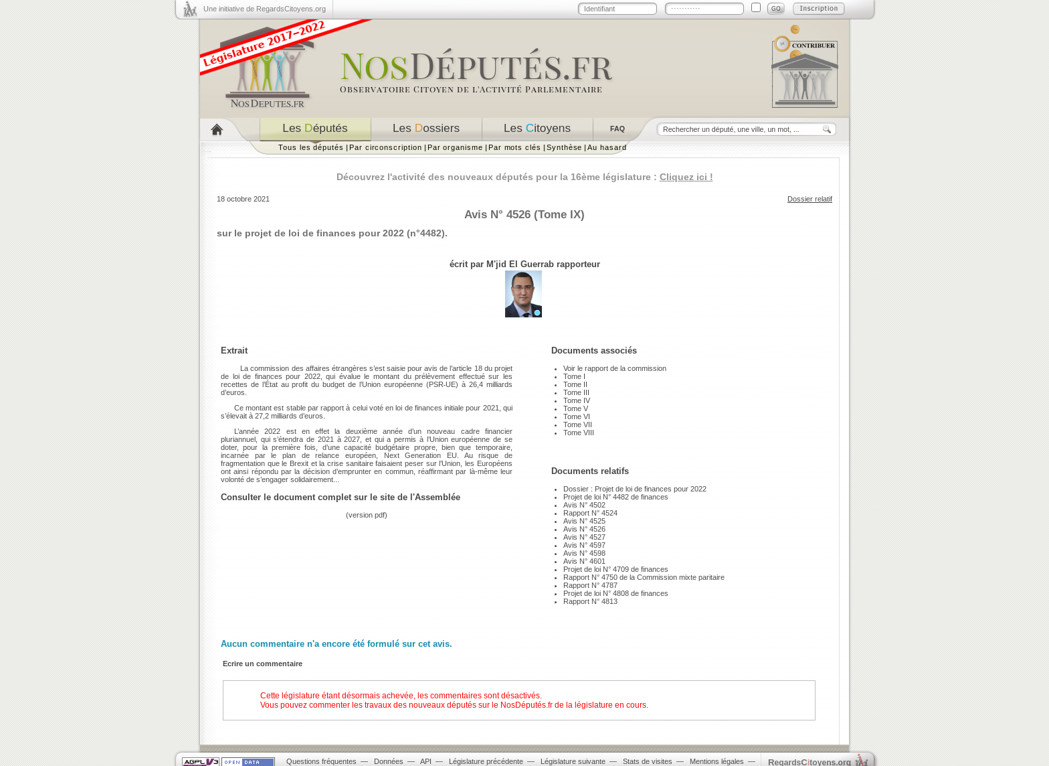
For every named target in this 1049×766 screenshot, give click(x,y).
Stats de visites (647, 761)
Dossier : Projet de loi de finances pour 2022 (634, 489)
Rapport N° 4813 (590, 601)
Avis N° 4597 (584, 545)
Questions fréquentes (321, 761)
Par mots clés (514, 147)
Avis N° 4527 (584, 537)
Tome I (574, 376)
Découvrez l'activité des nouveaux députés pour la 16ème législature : (525, 176)
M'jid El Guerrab (520, 264)
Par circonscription (385, 147)
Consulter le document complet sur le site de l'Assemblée (340, 497)
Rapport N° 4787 (590, 585)
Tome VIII (578, 433)
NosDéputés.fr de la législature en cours (573, 705)
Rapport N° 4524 (590, 513)
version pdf (367, 515)
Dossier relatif (809, 199)
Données (388, 761)
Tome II (575, 384)
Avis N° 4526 (584, 529)
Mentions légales (717, 761)
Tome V (575, 408)
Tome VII (577, 424)
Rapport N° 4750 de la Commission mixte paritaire (644, 577)
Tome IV (576, 400)
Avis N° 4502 (584, 505)
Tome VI (576, 416)
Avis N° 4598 (584, 553)
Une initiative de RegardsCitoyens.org (264, 9)
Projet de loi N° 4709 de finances (615, 569)
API (426, 761)
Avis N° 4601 (584, 561)
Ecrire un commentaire (262, 664)
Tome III (576, 392)
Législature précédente (486, 761)
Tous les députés (311, 147)
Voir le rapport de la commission (614, 368)
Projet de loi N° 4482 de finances (615, 497)
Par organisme (455, 147)
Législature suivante (573, 761)
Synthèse (564, 147)
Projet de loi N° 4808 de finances (615, 593)
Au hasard (606, 147)
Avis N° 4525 (584, 521)
